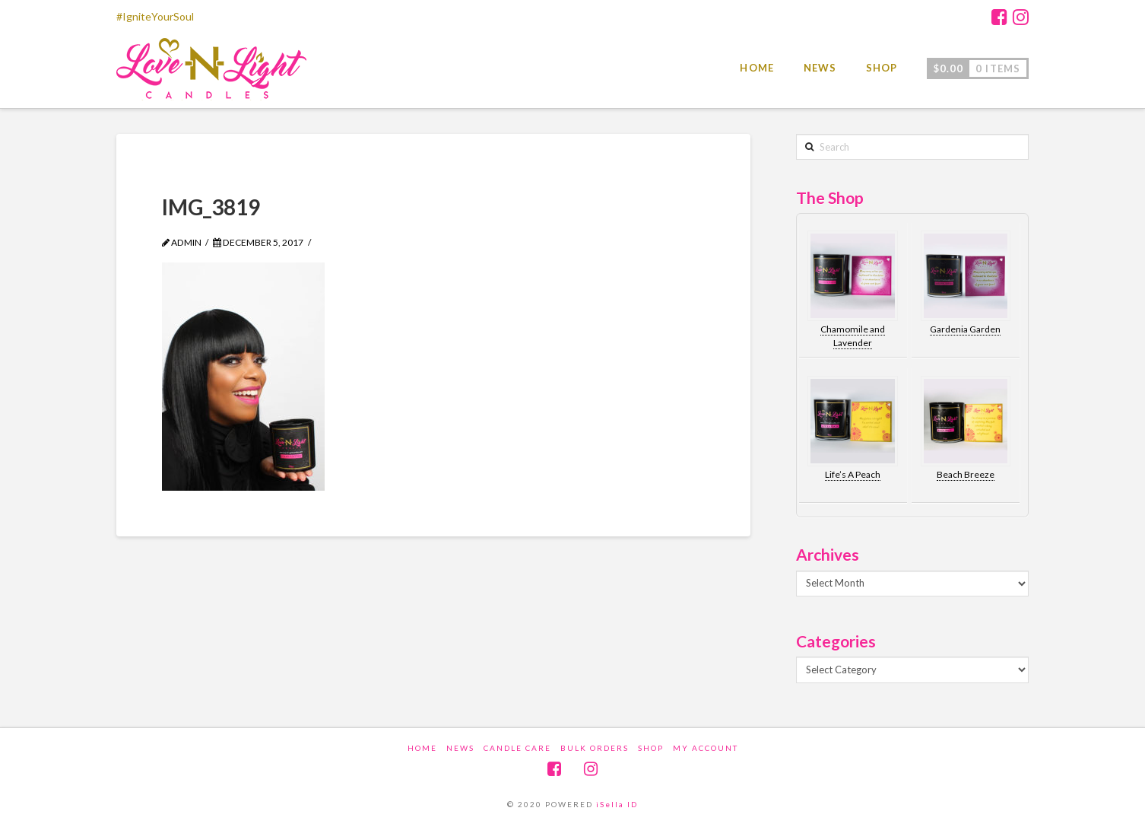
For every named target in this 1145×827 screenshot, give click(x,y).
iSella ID (617, 804)
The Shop (830, 197)
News (460, 747)
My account (705, 747)
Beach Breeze (965, 474)
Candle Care (517, 747)
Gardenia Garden (965, 329)
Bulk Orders (594, 747)
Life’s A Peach (852, 474)
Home (422, 747)
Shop (651, 747)
